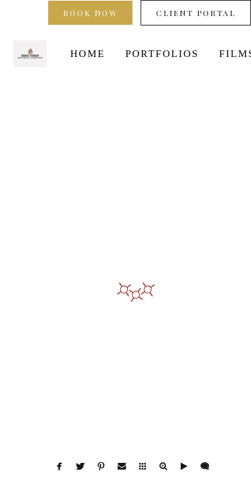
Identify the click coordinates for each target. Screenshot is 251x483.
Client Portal (196, 12)
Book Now (90, 12)
